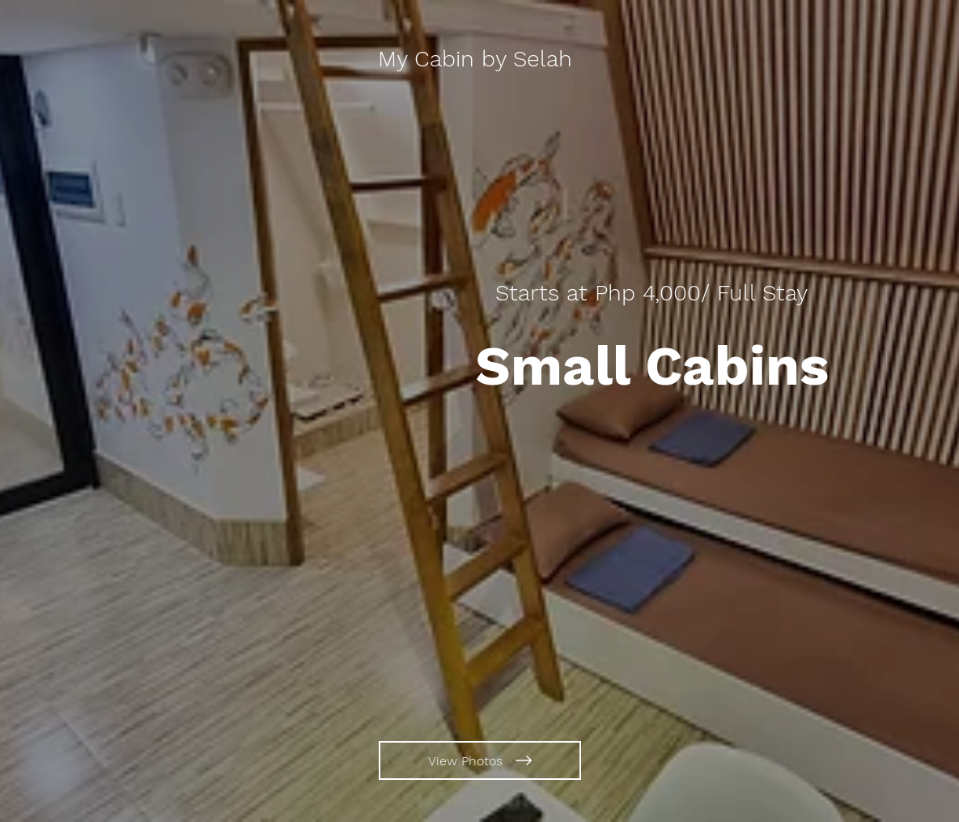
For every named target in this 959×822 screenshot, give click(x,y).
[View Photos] (480, 760)
